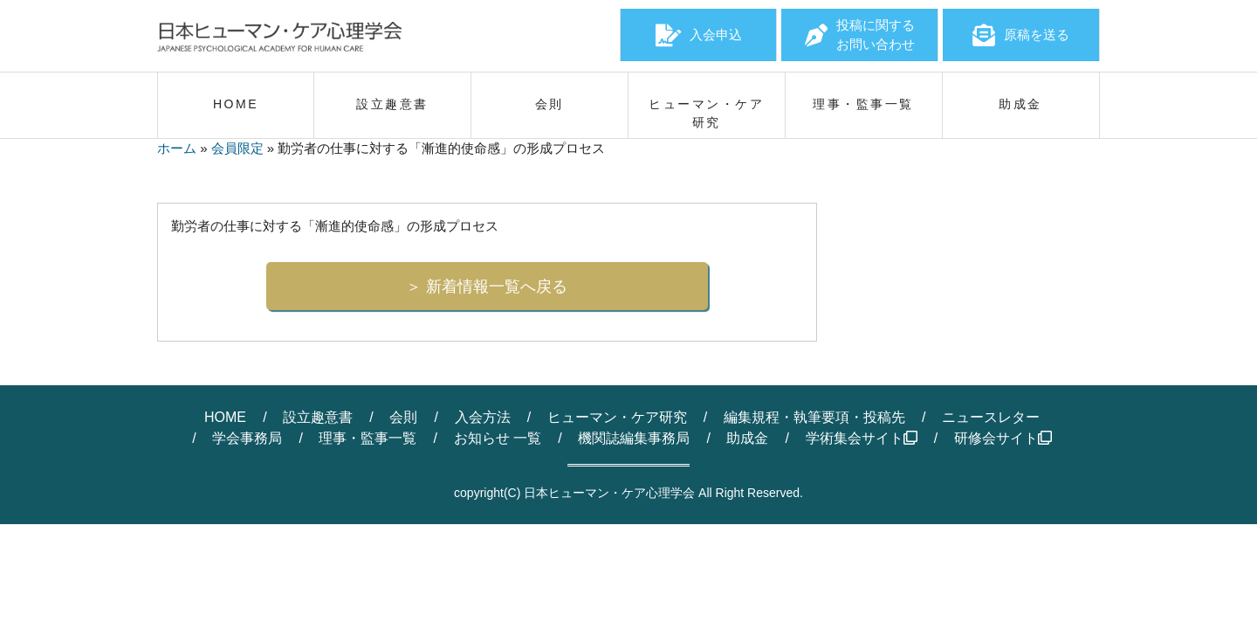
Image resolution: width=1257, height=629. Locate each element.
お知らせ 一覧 (497, 438)
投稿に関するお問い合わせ (860, 34)
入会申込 (699, 35)
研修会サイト (1003, 438)
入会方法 (483, 417)
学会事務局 (247, 438)
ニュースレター (991, 417)
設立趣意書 (318, 417)
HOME (225, 417)
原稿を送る (1020, 35)
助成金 (747, 438)
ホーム (176, 148)
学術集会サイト (861, 438)
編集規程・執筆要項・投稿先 (814, 417)
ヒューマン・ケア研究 (617, 417)
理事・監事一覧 (367, 438)
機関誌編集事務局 (634, 438)
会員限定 (237, 148)
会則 (403, 417)
